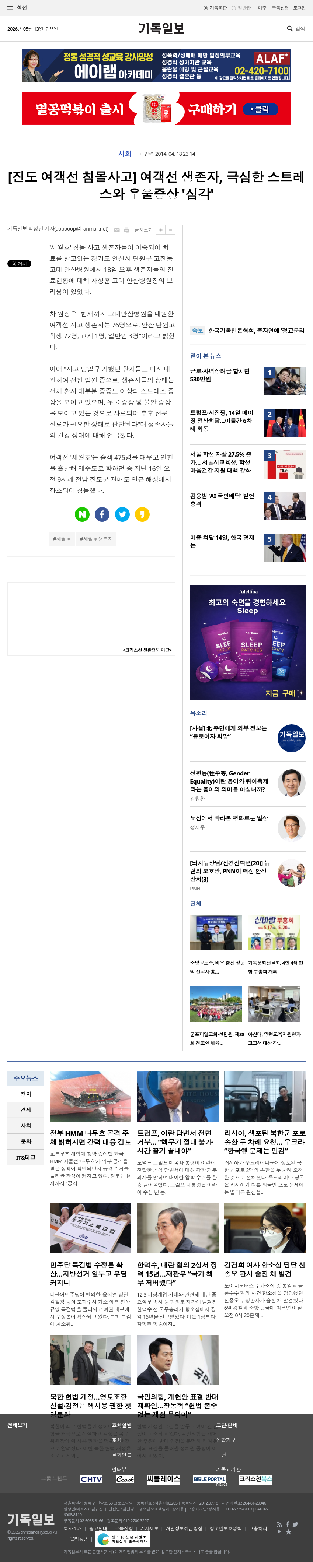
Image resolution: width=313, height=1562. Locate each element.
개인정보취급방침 (184, 1528)
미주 (262, 8)
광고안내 (98, 1528)
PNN (195, 888)
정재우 (197, 827)
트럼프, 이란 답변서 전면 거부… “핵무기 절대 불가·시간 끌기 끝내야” (175, 1142)
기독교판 (218, 8)
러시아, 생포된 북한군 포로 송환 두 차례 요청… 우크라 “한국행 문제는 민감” (265, 1142)
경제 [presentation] (26, 1110)
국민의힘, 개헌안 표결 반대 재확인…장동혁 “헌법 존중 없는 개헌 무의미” (177, 1405)
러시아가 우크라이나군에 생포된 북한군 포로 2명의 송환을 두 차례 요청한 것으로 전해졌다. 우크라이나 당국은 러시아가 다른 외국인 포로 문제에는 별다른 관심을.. (264, 1177)
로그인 (299, 8)
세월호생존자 (98, 538)
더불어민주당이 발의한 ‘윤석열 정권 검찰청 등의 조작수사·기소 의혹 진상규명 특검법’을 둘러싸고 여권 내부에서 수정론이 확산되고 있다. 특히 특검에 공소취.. (90, 1309)
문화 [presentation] (26, 1141)
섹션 (17, 8)
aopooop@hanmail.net (81, 228)
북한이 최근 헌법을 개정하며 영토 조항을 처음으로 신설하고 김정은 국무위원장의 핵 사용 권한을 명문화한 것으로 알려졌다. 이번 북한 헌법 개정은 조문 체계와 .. (90, 1441)
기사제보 (149, 1528)
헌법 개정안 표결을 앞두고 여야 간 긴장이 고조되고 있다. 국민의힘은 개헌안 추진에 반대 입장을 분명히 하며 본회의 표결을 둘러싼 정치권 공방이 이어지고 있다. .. (177, 1441)
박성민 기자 (41, 228)
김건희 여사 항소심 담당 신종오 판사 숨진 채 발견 (264, 1269)
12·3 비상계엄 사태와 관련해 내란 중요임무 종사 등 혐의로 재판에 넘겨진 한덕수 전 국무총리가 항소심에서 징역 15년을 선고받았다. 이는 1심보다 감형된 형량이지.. (177, 1309)
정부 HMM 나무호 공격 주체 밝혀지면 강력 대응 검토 (90, 1138)
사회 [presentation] (26, 1125)
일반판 (244, 8)
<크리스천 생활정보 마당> (147, 650)
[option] (219, 947)
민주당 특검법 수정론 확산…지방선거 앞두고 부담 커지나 (88, 1274)
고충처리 (258, 1528)
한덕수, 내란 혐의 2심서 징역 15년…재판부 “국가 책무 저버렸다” (177, 1274)
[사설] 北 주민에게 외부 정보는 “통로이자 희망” (228, 732)
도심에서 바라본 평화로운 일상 (229, 818)
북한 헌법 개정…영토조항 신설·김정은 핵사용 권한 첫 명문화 (90, 1405)
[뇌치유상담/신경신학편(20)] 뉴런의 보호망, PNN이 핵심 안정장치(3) (229, 871)
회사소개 (73, 1528)
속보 (197, 331)
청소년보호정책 (225, 1528)
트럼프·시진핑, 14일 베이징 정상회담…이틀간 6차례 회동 (221, 421)
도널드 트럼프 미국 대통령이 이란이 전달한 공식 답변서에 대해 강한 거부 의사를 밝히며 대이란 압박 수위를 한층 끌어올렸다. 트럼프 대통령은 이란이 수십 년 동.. (177, 1177)
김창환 (197, 798)
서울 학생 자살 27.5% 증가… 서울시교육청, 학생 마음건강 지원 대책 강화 (220, 462)
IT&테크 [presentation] (26, 1157)
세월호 (63, 538)
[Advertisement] (248, 271)
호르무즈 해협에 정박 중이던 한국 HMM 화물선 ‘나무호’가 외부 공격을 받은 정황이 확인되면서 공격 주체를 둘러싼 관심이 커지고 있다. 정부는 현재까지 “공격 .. (90, 1168)
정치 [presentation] (26, 1094)
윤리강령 (79, 1538)
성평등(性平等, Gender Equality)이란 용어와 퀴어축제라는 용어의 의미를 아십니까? (229, 781)
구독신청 (280, 8)
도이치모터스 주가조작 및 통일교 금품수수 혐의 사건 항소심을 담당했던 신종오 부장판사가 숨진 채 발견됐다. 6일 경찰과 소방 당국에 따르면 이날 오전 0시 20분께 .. (264, 1300)
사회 (125, 154)
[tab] (25, 1094)
